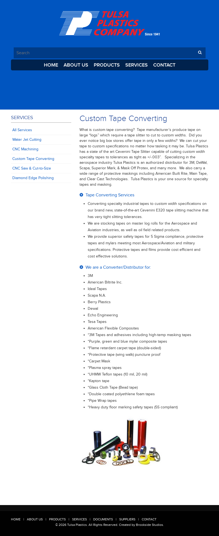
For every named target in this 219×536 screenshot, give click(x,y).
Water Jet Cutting (26, 139)
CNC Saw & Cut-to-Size (31, 168)
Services (136, 65)
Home (51, 65)
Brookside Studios (149, 525)
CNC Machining (25, 149)
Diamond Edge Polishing (33, 178)
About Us (76, 65)
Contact (164, 65)
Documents (103, 519)
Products (107, 65)
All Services (22, 130)
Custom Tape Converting (33, 159)
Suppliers (127, 519)
